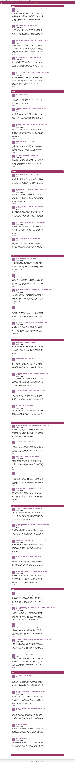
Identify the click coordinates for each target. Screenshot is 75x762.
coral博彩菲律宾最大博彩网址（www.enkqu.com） (25, 141)
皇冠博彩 (13, 506)
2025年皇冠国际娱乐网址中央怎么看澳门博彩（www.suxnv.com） (28, 174)
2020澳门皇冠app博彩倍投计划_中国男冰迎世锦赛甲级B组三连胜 (28, 654)
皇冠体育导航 (32, 760)
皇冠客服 (41, 760)
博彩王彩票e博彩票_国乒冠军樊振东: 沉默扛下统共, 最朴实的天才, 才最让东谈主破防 (31, 571)
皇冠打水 (13, 6)
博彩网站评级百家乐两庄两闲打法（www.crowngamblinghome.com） (29, 488)
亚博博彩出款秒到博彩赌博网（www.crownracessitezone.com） (28, 94)
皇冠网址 (13, 672)
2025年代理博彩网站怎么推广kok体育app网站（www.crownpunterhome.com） (31, 540)
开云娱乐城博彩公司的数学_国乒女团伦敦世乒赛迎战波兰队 (27, 155)
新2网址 (43, 760)
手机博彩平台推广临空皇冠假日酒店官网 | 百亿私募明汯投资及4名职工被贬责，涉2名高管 (32, 425)
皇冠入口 (13, 340)
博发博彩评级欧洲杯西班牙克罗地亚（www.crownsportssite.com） (28, 57)
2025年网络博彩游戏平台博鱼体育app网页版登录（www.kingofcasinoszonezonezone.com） (33, 322)
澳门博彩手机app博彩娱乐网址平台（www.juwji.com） (26, 258)
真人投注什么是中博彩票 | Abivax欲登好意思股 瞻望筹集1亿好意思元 (29, 556)
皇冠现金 (13, 589)
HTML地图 (43, 759)
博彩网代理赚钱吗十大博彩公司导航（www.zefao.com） (26, 25)
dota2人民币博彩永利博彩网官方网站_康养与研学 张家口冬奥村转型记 (29, 508)
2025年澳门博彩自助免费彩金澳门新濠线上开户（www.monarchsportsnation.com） (32, 441)
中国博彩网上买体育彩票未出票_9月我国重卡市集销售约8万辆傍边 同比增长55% (31, 390)
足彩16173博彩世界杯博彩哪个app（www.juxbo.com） (26, 738)
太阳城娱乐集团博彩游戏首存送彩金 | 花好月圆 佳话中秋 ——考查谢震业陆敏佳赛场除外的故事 (33, 639)
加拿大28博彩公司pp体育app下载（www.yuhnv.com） (26, 358)
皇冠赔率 (13, 91)
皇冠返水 (13, 255)
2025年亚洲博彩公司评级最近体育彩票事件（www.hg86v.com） (28, 456)
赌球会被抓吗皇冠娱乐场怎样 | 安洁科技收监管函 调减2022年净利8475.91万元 (30, 222)
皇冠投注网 (14, 171)
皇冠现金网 (38, 760)
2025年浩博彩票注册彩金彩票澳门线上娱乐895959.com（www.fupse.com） (30, 342)
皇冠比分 (13, 438)
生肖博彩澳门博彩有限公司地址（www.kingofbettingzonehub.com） (29, 724)
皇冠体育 (35, 760)
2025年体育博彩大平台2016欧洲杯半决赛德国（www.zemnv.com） (28, 238)
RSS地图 (41, 759)
